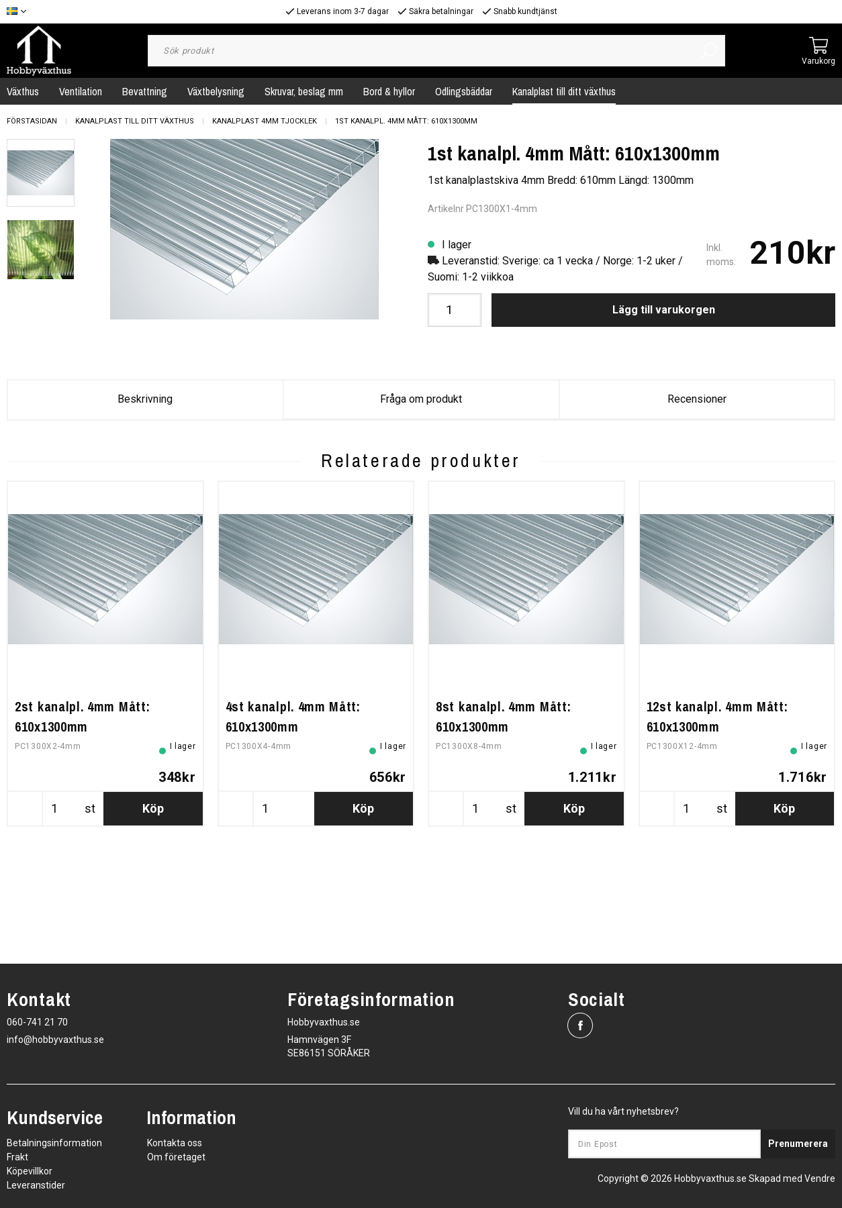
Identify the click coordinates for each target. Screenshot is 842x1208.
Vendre (819, 1178)
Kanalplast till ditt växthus (564, 91)
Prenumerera (798, 1143)
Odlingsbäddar (463, 91)
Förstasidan (32, 121)
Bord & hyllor (389, 91)
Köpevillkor (29, 1171)
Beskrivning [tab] (145, 399)
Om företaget (176, 1157)
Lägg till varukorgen (663, 309)
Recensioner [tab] (697, 399)
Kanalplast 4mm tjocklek (264, 121)
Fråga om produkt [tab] (421, 399)
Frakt (17, 1157)
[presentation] (41, 173)
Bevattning (144, 91)
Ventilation (80, 91)
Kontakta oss (174, 1143)
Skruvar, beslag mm (304, 91)
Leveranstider (36, 1185)
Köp (153, 905)
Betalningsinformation (54, 1143)
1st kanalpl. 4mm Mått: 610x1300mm (406, 121)
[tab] (40, 173)
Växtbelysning (215, 91)
